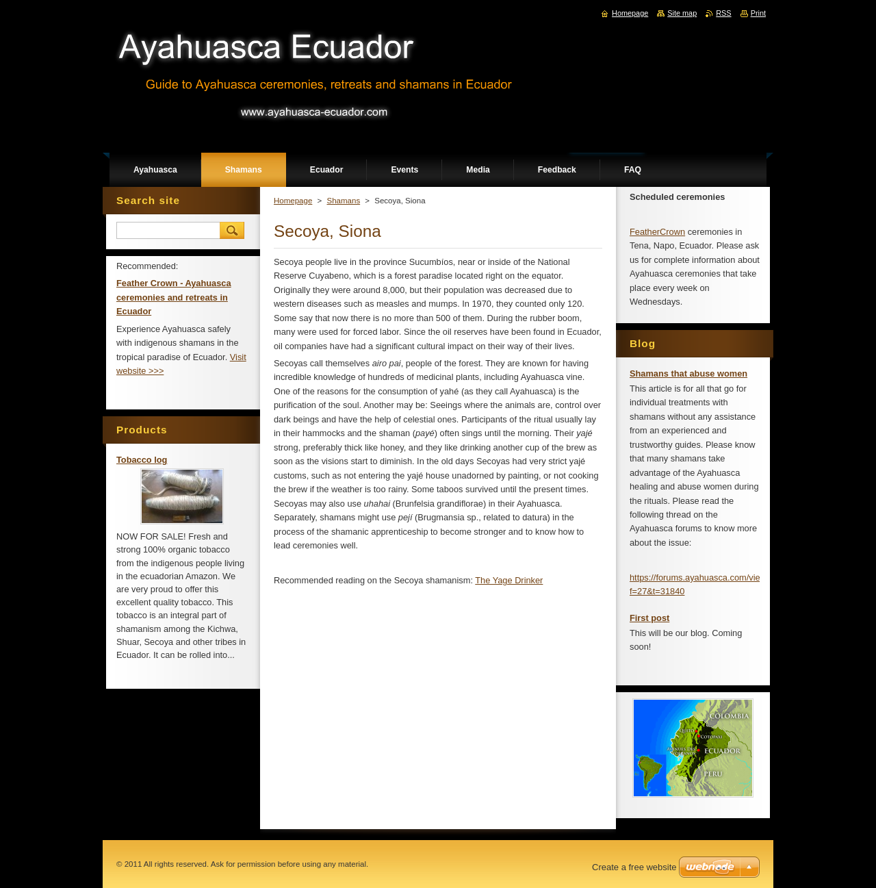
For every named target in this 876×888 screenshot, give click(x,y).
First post (649, 618)
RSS (723, 13)
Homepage (293, 200)
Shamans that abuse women (688, 373)
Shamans (343, 200)
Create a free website (634, 867)
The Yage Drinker (509, 580)
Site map (682, 13)
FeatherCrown (657, 232)
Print (758, 13)
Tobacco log (141, 460)
